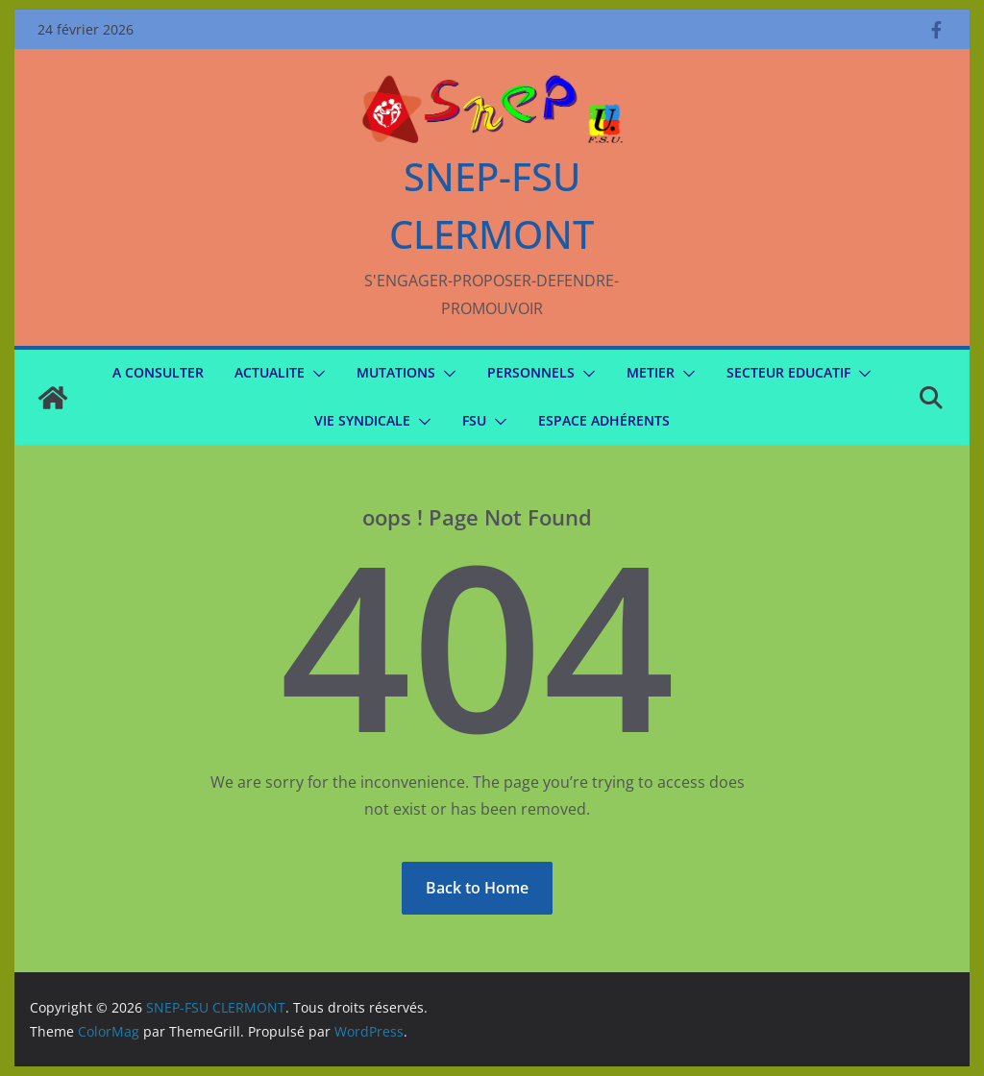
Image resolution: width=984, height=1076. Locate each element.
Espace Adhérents (604, 420)
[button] (315, 373)
